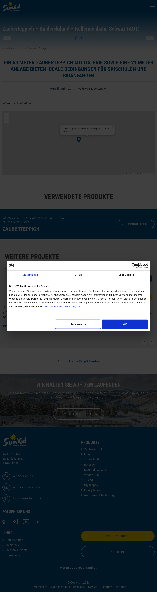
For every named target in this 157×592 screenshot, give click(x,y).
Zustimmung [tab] (30, 274)
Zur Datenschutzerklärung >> (62, 306)
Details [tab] (79, 274)
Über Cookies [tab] (126, 274)
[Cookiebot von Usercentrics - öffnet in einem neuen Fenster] (134, 265)
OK (125, 324)
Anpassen (78, 324)
